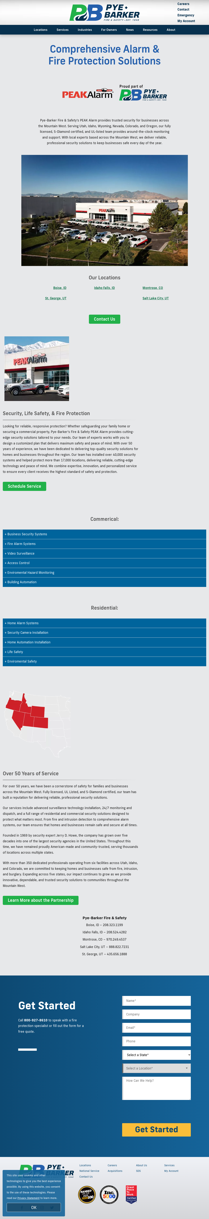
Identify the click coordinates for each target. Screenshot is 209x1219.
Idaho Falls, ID (104, 288)
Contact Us (104, 319)
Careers (183, 4)
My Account (186, 21)
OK (34, 1207)
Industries (85, 30)
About (171, 30)
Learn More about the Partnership (41, 900)
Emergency (185, 15)
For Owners (109, 30)
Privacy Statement (28, 1198)
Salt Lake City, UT (156, 298)
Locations (40, 30)
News (130, 30)
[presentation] (150, 1112)
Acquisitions (115, 1171)
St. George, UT (55, 298)
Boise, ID (59, 288)
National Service (89, 1171)
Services (62, 30)
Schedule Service (24, 486)
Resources (150, 30)
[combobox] (156, 1068)
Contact (183, 9)
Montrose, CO (153, 288)
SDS (138, 1171)
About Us (141, 1165)
